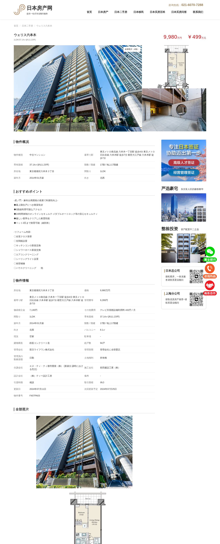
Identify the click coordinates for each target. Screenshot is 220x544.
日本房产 (103, 12)
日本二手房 (120, 12)
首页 (89, 12)
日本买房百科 (157, 12)
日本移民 (138, 12)
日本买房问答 (179, 12)
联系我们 (198, 12)
